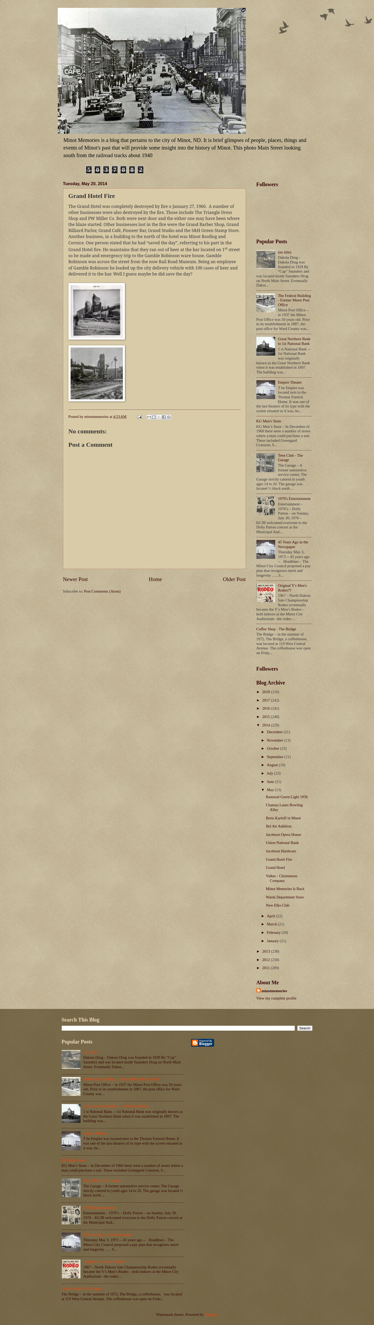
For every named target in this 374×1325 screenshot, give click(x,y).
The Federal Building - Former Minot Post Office (294, 300)
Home (155, 579)
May (271, 790)
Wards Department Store (285, 897)
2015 (266, 717)
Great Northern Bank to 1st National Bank (294, 341)
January (273, 941)
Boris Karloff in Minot (283, 818)
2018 (266, 692)
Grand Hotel (275, 867)
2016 (266, 708)
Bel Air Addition (278, 826)
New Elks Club (277, 905)
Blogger (211, 1314)
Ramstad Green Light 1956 (287, 797)
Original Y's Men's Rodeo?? (104, 1262)
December (275, 732)
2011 (266, 968)
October (273, 748)
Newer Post (75, 579)
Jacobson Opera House (283, 834)
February (274, 932)
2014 (266, 725)
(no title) (284, 252)
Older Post (234, 579)
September (275, 757)
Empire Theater (290, 382)
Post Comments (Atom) (102, 591)
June (271, 782)
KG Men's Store (268, 421)
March (272, 924)
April (271, 916)
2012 (266, 960)
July (270, 773)
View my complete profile (276, 998)
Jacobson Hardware (281, 851)
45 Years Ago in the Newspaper (293, 544)
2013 (266, 951)
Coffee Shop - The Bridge (276, 629)
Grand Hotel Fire (279, 859)
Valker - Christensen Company (281, 878)
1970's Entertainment (294, 498)
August (273, 765)
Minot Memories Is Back (285, 889)
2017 (266, 700)
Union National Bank (282, 843)
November (275, 740)
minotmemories (274, 991)
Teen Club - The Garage (101, 1180)
